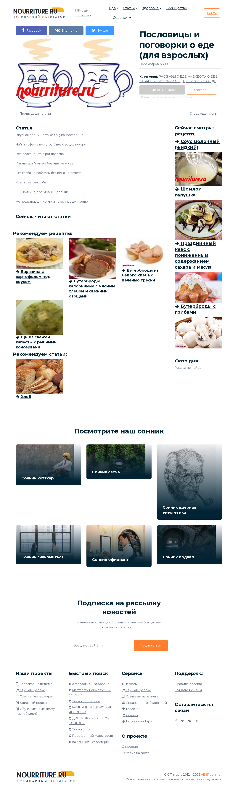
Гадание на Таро (137, 721)
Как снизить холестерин (91, 742)
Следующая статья (204, 113)
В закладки (203, 90)
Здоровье (150, 8)
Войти (212, 13)
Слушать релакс (30, 690)
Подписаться (150, 645)
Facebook (32, 30)
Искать (129, 684)
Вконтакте (68, 30)
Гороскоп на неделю (34, 684)
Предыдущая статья (35, 113)
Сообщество (176, 8)
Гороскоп (131, 709)
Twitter (102, 30)
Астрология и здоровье (90, 684)
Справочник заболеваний (144, 703)
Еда (112, 8)
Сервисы (120, 18)
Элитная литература (34, 696)
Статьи (129, 8)
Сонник (130, 715)
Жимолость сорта (86, 701)
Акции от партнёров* (162, 90)
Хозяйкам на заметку (140, 696)
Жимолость (81, 729)
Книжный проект (31, 703)
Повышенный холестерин (92, 735)
